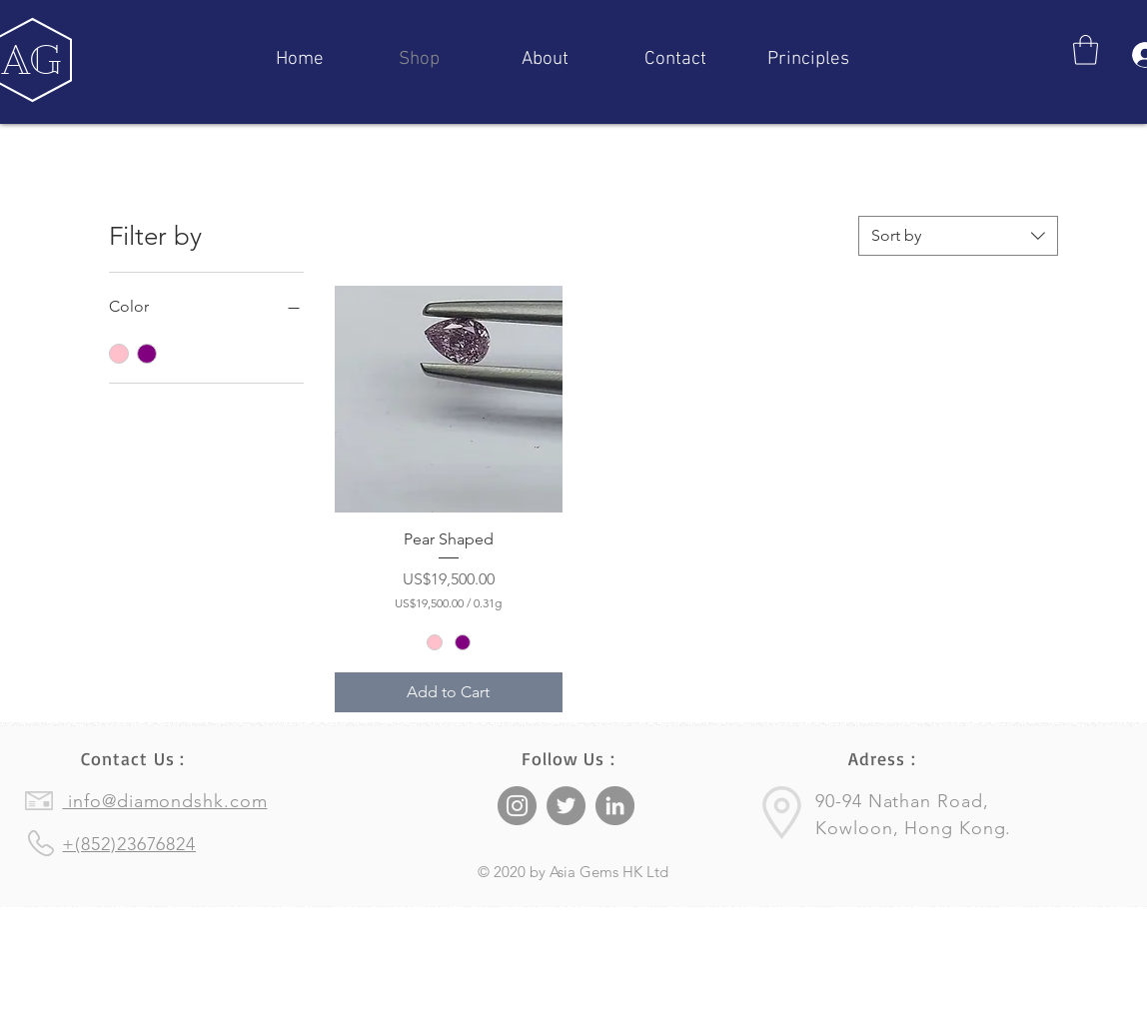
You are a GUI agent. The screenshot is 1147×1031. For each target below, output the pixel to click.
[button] (1085, 50)
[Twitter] (566, 805)
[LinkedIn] (614, 805)
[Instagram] (517, 805)
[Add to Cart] (449, 692)
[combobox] (958, 236)
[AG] (32, 60)
